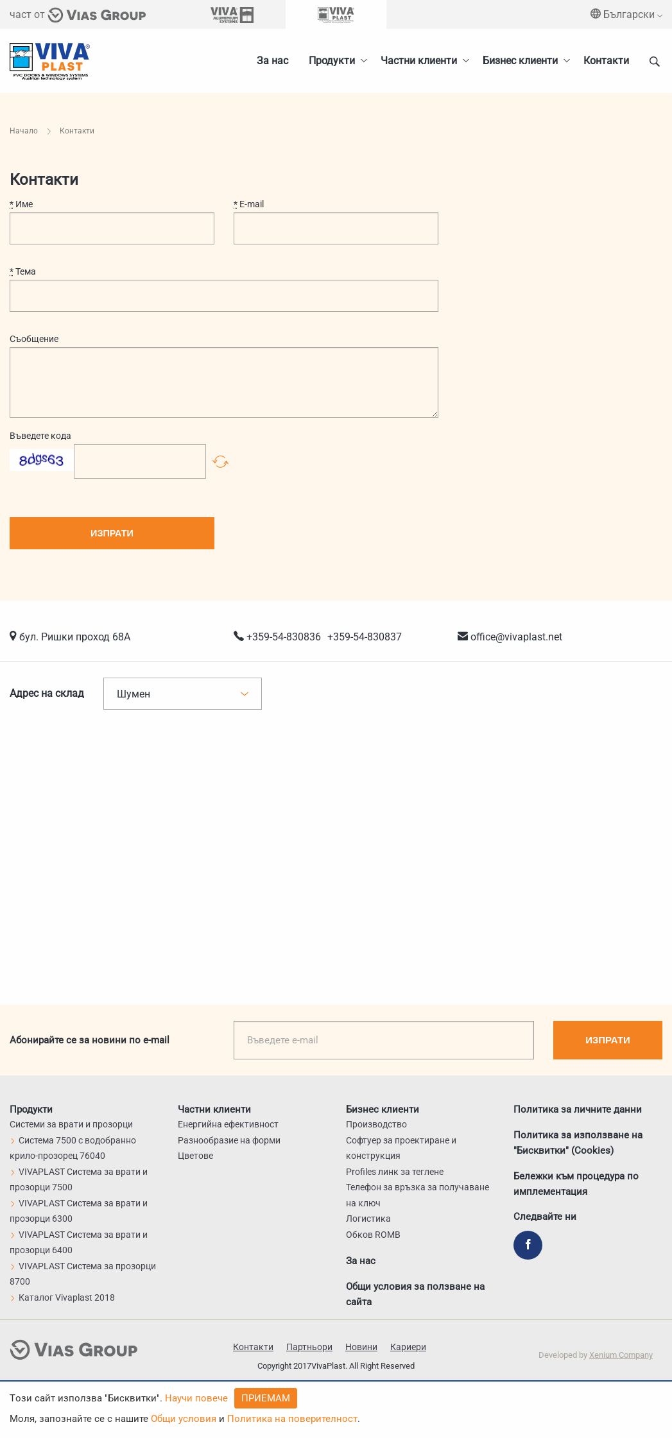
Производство (376, 1124)
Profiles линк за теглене (395, 1172)
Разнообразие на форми (229, 1140)
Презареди (220, 461)
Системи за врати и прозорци (71, 1124)
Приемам (265, 1398)
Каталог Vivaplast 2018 (62, 1297)
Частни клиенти (419, 61)
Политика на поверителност (292, 1419)
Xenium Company (621, 1355)
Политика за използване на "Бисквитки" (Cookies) (577, 1142)
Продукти (332, 61)
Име (21, 204)
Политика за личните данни (577, 1109)
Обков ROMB (373, 1234)
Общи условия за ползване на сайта (415, 1293)
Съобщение (34, 339)
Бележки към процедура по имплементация (576, 1183)
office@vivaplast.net (516, 637)
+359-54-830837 (364, 637)
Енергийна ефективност (228, 1124)
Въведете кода (40, 436)
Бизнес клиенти (520, 61)
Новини (361, 1347)
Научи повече (196, 1398)
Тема (23, 271)
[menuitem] (522, 61)
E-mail (249, 204)
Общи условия (183, 1419)
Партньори (309, 1347)
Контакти (606, 61)
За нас (272, 61)
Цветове (195, 1156)
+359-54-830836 (283, 637)
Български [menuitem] (626, 14)
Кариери (408, 1347)
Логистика (368, 1218)
